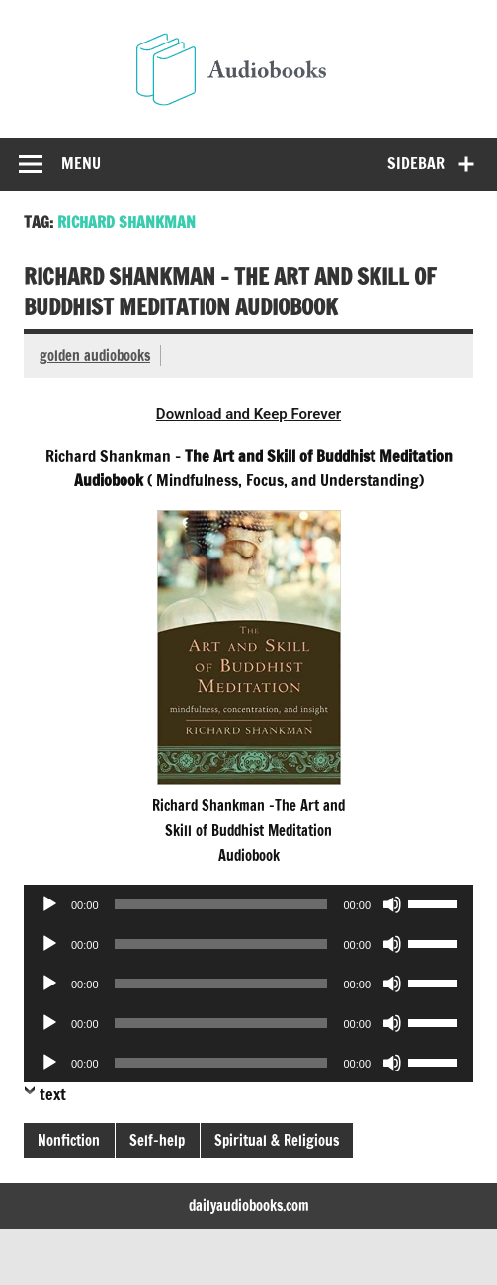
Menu (81, 163)
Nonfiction (69, 1140)
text (53, 1094)
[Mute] (392, 904)
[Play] (49, 904)
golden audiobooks (95, 355)
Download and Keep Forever (248, 414)
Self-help (157, 1140)
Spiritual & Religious (276, 1140)
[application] (248, 904)
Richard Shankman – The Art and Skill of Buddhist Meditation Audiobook (230, 291)
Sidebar (416, 163)
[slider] (221, 904)
